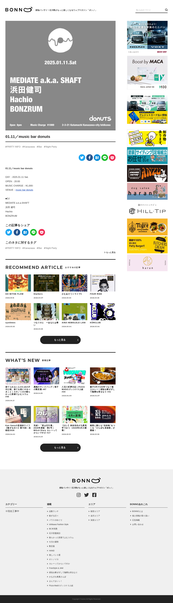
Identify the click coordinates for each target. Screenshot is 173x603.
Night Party (51, 146)
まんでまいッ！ (55, 581)
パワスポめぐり (55, 520)
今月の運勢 (54, 542)
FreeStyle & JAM (56, 568)
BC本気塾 (53, 529)
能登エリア (95, 511)
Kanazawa (29, 146)
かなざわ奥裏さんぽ (57, 577)
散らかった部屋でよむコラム (61, 537)
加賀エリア (95, 520)
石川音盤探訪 (54, 533)
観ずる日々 (54, 516)
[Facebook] (89, 157)
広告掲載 (136, 520)
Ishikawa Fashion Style (58, 524)
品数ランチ (54, 511)
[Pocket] (112, 157)
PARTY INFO (13, 146)
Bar (40, 146)
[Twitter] (82, 157)
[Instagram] (78, 494)
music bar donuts (24, 190)
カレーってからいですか (59, 564)
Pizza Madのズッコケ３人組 (61, 585)
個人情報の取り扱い (140, 516)
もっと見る (111, 252)
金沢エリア (95, 516)
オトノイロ (54, 559)
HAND (51, 551)
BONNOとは (137, 511)
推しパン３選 (54, 555)
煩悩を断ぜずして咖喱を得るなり (63, 572)
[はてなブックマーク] (97, 157)
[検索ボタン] (166, 10)
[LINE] (104, 157)
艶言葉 (52, 546)
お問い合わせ (138, 524)
